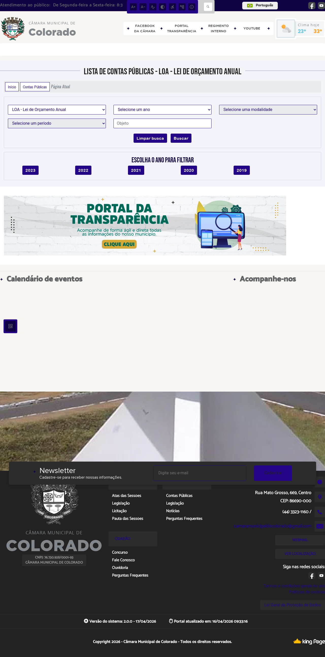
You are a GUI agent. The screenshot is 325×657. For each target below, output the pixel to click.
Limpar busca (150, 138)
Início (12, 86)
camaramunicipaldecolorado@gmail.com (272, 526)
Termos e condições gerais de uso (294, 585)
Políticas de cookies (307, 592)
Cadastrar (273, 472)
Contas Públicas (35, 86)
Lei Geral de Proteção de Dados (292, 605)
